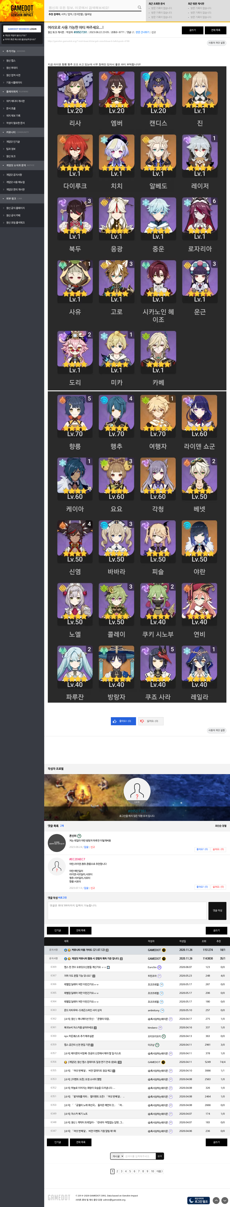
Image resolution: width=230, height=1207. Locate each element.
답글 (86, 847)
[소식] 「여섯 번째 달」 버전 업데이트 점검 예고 (88, 1070)
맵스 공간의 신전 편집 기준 (77, 1045)
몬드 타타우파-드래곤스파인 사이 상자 (83, 1010)
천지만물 (78, 14)
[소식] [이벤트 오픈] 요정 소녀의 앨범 (82, 1079)
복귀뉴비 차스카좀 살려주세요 (78, 1027)
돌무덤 (88, 14)
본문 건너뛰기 (142, 32)
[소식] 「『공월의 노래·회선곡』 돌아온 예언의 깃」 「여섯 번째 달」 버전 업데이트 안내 (94, 1105)
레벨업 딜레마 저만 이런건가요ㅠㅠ (81, 984)
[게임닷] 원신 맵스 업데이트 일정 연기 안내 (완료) (92, 1062)
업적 (70, 14)
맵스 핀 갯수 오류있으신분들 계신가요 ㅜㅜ (85, 967)
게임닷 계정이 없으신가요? (16, 36)
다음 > (160, 1171)
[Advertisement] (137, 53)
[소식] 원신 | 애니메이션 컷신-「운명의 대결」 (87, 1019)
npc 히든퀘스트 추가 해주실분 (79, 1036)
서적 (63, 14)
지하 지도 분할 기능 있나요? (78, 976)
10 (152, 1171)
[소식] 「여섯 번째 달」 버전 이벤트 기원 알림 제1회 (90, 1131)
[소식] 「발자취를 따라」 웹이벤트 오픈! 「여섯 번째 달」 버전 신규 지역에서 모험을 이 (94, 1096)
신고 (153, 32)
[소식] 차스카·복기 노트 (76, 1114)
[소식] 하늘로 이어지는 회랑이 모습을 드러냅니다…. (89, 1088)
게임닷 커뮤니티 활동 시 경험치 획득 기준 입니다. (95, 958)
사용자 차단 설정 (217, 43)
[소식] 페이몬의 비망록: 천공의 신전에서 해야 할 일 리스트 (92, 1053)
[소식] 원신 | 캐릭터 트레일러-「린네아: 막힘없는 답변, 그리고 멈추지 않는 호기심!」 (94, 1122)
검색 (160, 1156)
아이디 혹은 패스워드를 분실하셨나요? (20, 39)
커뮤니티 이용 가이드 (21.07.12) (88, 950)
